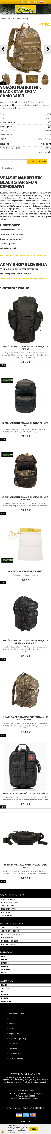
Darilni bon (13, 1049)
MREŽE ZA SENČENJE (16, 1059)
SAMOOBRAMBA (7, 915)
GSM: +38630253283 (8, 937)
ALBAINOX (5, 966)
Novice (11, 1029)
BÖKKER (4, 995)
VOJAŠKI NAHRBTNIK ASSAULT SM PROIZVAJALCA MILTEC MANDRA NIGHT (25, 641)
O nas (11, 1019)
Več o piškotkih (43, 1129)
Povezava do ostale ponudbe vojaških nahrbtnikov (23, 255)
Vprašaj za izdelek (7, 122)
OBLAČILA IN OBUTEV (9, 899)
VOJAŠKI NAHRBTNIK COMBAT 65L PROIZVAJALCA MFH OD (25, 347)
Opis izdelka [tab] (7, 168)
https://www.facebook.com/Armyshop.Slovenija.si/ (24, 278)
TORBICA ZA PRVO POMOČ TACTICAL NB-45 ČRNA (25, 793)
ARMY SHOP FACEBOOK (10, 931)
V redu (33, 1129)
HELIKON (4, 998)
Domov (2, 18)
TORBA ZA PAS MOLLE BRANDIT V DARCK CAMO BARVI (25, 866)
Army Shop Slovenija (16, 1014)
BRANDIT (4, 985)
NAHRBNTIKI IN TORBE (9, 902)
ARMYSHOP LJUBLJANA (11, 923)
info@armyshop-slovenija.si (11, 934)
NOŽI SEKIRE (5, 912)
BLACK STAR (6, 1001)
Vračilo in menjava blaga (18, 1039)
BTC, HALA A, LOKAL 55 (9, 944)
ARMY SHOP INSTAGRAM (10, 928)
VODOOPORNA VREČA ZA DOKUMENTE (25, 571)
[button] (47, 49)
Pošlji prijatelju (6, 126)
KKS (2, 991)
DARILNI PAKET (14, 1044)
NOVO (3, 83)
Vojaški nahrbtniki (14, 18)
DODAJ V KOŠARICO (37, 161)
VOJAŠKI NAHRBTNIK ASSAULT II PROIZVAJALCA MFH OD (25, 424)
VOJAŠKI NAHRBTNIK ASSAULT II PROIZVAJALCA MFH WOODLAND (25, 498)
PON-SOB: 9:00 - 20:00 (9, 941)
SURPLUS (4, 988)
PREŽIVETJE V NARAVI (8, 909)
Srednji (25, 18)
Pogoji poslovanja (15, 1034)
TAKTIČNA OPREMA (8, 906)
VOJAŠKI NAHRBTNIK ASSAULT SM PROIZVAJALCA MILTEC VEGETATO (25, 718)
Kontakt (12, 1024)
